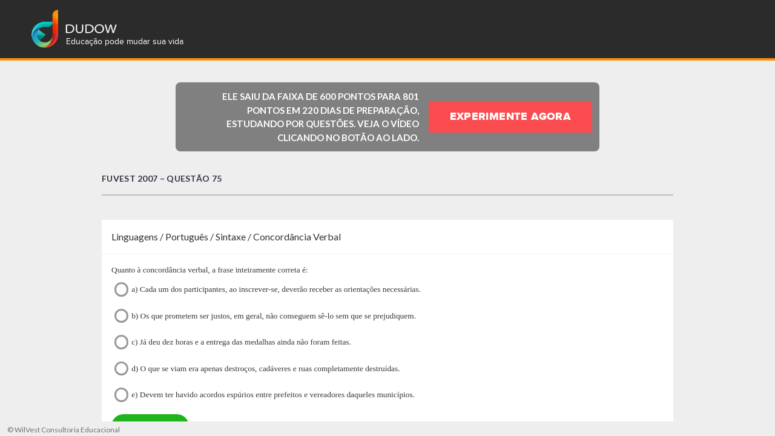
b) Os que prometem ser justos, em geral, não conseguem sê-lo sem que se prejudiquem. (265, 316)
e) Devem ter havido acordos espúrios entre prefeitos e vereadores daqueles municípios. (264, 394)
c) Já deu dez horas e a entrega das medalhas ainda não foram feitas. (232, 342)
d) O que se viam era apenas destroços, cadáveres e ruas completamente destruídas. (257, 368)
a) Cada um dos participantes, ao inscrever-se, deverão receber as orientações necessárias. (267, 289)
